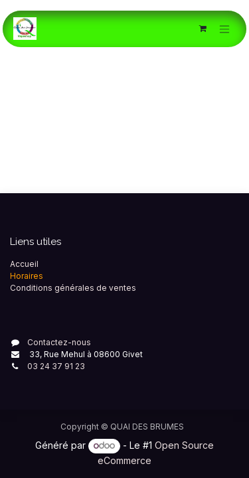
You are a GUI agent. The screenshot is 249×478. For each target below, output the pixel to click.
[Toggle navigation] (224, 28)
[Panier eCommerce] (202, 28)
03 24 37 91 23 (56, 366)
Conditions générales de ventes (73, 288)
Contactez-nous (59, 342)
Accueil (24, 264)
